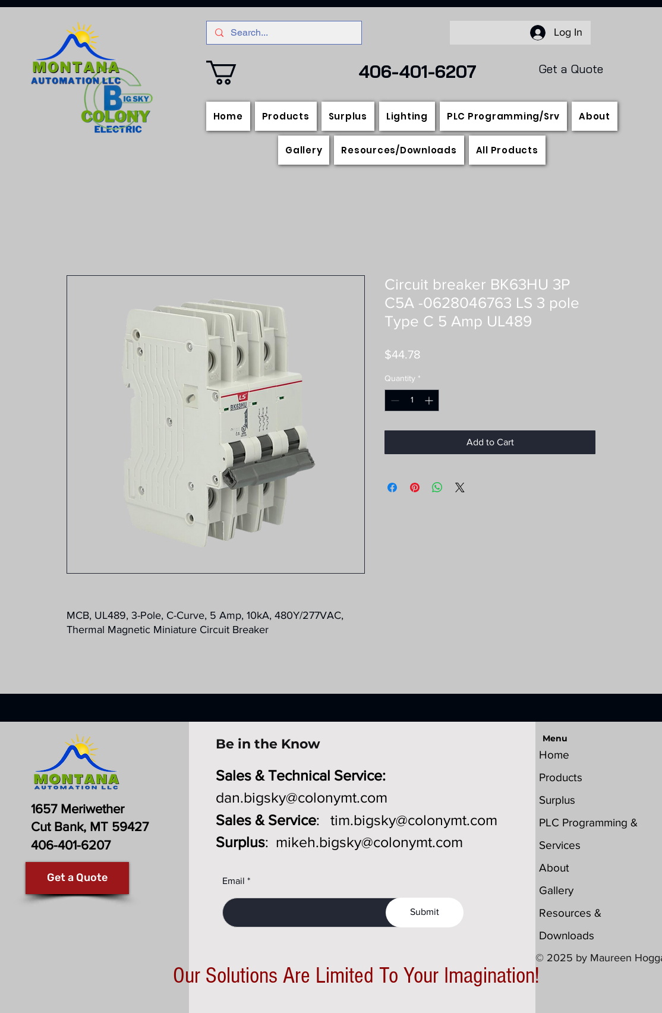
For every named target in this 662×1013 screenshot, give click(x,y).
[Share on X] (460, 487)
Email (233, 881)
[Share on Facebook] (392, 487)
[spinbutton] (412, 400)
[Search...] (283, 32)
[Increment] (430, 400)
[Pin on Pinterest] (415, 487)
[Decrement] (393, 400)
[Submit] (425, 912)
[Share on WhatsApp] (437, 487)
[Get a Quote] (77, 878)
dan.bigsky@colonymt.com (301, 797)
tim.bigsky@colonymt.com (413, 819)
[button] (235, 72)
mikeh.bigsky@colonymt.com (369, 841)
